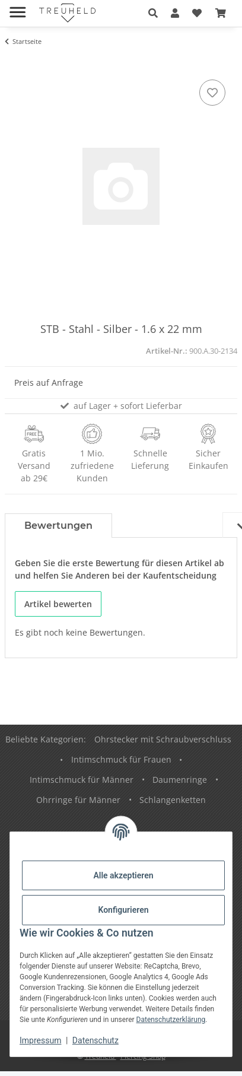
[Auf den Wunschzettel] (212, 93)
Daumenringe (179, 779)
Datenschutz (95, 1040)
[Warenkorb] (221, 13)
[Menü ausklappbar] (17, 7)
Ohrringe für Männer (78, 799)
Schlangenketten (172, 799)
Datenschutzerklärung (171, 1019)
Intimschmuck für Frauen (121, 759)
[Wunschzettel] (197, 13)
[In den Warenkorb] (14, 63)
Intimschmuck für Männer (81, 779)
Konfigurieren (123, 910)
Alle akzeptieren (123, 875)
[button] (153, 13)
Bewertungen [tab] (58, 525)
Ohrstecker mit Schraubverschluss (162, 739)
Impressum (40, 1040)
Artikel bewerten (58, 604)
